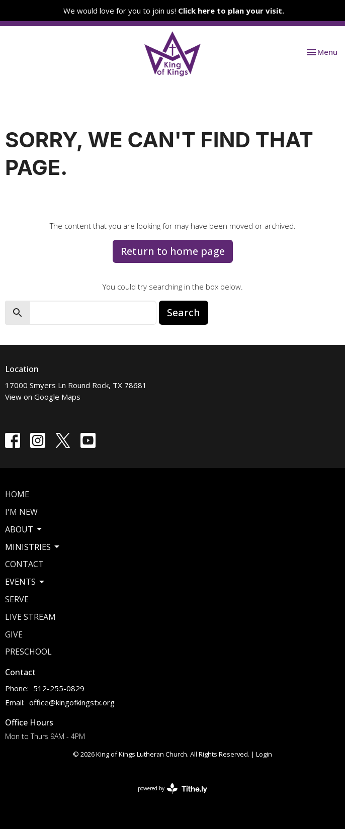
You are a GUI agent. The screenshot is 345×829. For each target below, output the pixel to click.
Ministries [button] (33, 546)
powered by (172, 788)
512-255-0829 (58, 688)
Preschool (28, 651)
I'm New (21, 511)
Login (264, 754)
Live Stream (30, 616)
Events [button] (25, 581)
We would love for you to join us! (173, 11)
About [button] (24, 529)
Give (14, 634)
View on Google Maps (42, 397)
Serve (17, 599)
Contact (24, 564)
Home (17, 494)
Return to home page (173, 251)
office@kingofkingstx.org (72, 702)
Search (183, 312)
